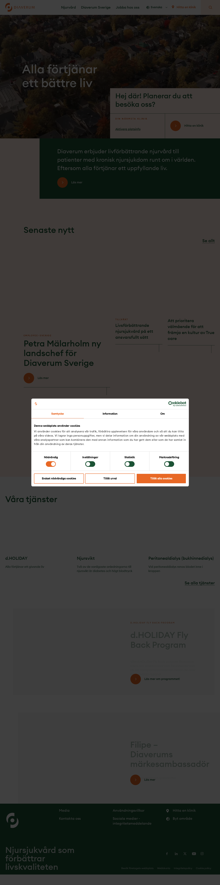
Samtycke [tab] (57, 413)
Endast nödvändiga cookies (59, 478)
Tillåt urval (110, 478)
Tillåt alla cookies (161, 478)
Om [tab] (162, 413)
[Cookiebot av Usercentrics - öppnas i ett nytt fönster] (171, 403)
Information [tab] (110, 413)
